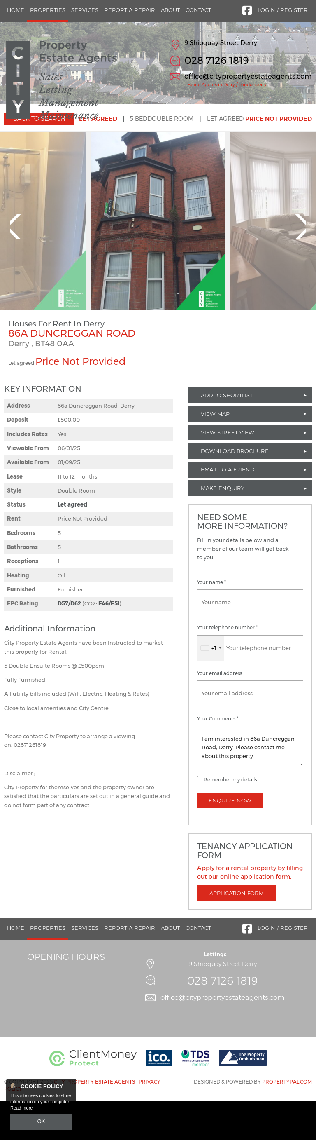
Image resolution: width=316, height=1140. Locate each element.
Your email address (219, 712)
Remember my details (230, 819)
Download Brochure (235, 490)
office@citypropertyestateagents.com (248, 76)
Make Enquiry (222, 527)
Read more (21, 1109)
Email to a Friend (227, 509)
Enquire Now (230, 839)
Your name (211, 622)
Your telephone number (227, 667)
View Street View (227, 471)
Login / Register (283, 10)
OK (41, 1122)
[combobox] (211, 687)
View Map (215, 453)
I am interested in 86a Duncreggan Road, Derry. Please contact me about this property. (250, 785)
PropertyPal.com (287, 1121)
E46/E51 (109, 643)
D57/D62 (69, 643)
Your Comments (217, 758)
